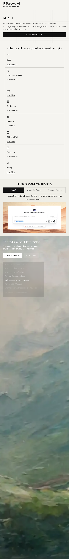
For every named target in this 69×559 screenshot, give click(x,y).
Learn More (12, 64)
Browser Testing (55, 190)
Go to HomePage (34, 35)
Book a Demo (31, 255)
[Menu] (65, 5)
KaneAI (13, 190)
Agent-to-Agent (34, 190)
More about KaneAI (35, 199)
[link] (11, 5)
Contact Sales (12, 255)
